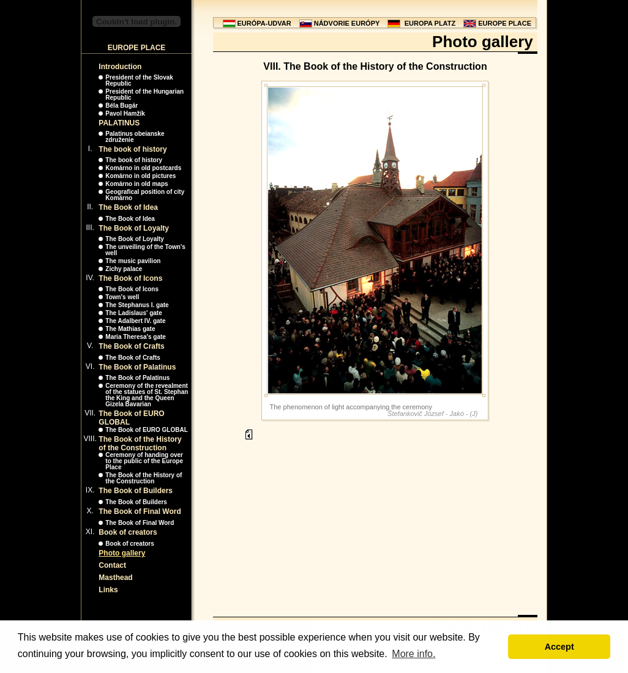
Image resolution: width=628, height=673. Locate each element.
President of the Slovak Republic (139, 80)
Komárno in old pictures (140, 176)
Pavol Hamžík (124, 113)
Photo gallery (122, 553)
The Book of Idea (128, 207)
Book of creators (128, 532)
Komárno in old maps (136, 183)
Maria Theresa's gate (135, 336)
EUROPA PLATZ (430, 23)
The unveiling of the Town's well (145, 250)
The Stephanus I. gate (136, 305)
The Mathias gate (130, 328)
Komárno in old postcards (143, 168)
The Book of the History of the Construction (140, 443)
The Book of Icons (130, 278)
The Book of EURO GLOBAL (146, 429)
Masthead (115, 577)
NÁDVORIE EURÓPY (347, 23)
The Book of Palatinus (137, 367)
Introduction (120, 66)
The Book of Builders (136, 490)
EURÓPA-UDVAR (264, 23)
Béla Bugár (121, 105)
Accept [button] (559, 647)
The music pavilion (132, 261)
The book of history (132, 149)
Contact (112, 565)
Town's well (122, 297)
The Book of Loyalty (134, 228)
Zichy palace (123, 269)
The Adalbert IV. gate (135, 321)
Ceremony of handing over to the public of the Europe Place (144, 461)
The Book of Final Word (140, 511)
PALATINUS (119, 123)
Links (108, 590)
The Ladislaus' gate (133, 313)
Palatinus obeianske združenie (134, 136)
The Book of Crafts (131, 346)
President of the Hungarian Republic (144, 94)
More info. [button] (413, 654)
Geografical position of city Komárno (144, 194)
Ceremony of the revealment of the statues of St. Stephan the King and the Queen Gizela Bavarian (146, 394)
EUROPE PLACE (504, 23)
